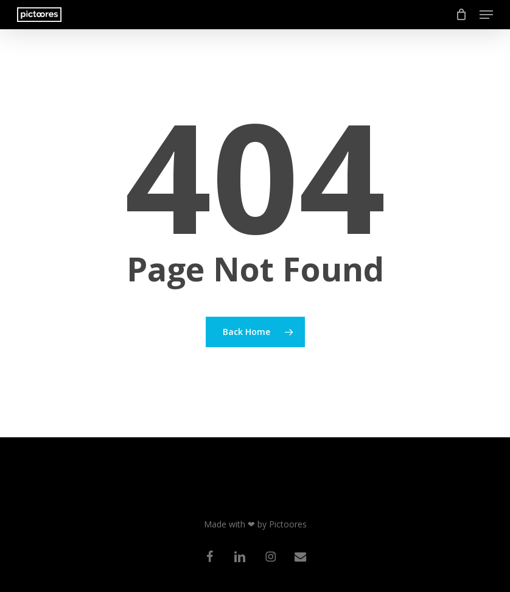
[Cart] (461, 14)
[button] (486, 15)
